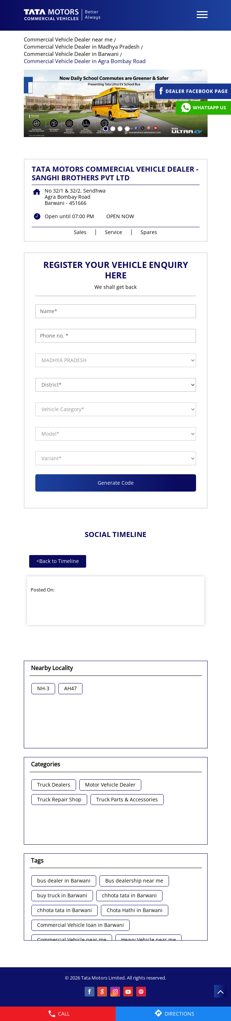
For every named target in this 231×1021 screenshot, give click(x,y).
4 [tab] (126, 128)
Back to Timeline (57, 561)
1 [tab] (105, 128)
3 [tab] (119, 128)
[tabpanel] (116, 103)
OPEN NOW (120, 216)
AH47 (70, 689)
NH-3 (43, 689)
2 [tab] (112, 128)
